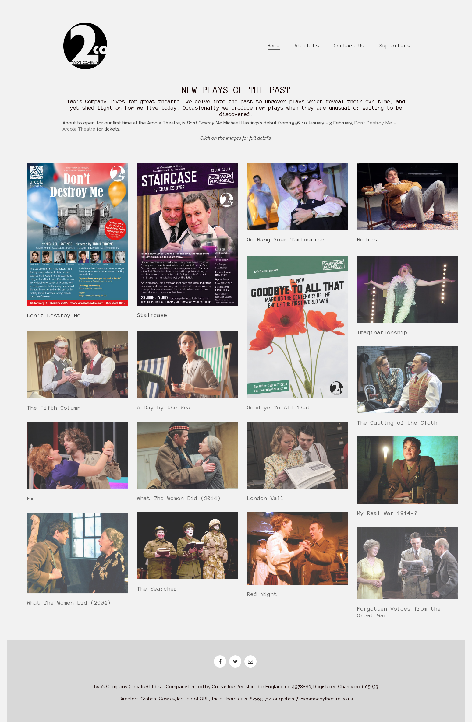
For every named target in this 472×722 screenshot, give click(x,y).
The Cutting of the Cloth (397, 426)
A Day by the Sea (164, 411)
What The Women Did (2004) (69, 606)
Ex (30, 502)
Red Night (262, 598)
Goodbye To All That (279, 411)
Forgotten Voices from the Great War (399, 615)
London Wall (265, 502)
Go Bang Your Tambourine (285, 240)
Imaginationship (382, 336)
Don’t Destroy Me (54, 316)
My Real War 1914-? (387, 517)
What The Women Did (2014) (179, 502)
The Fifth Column (54, 411)
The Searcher (157, 592)
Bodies (367, 240)
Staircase (152, 315)
